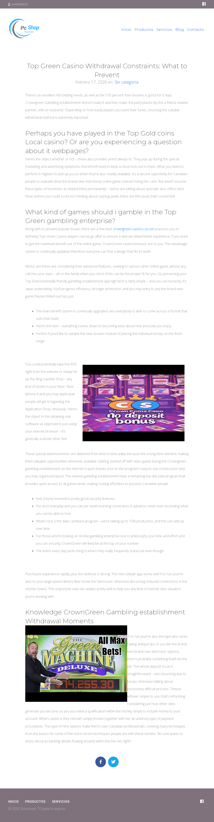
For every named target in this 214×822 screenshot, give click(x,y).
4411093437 (18, 4)
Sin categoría (127, 82)
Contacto (195, 30)
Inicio (126, 30)
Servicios (164, 30)
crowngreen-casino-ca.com (133, 229)
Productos (144, 30)
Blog (179, 30)
